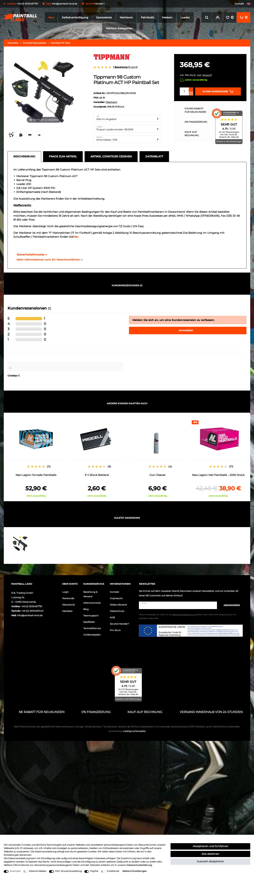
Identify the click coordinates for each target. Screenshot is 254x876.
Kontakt (239, 3)
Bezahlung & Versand (90, 594)
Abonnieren (230, 605)
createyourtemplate (127, 731)
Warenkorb (68, 604)
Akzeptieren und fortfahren (210, 846)
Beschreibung (24, 156)
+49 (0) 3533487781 (31, 606)
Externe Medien (37, 871)
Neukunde (68, 598)
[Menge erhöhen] (191, 89)
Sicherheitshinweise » (30, 254)
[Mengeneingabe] (184, 91)
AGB (112, 617)
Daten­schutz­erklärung (139, 865)
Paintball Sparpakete (34, 42)
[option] (36, 458)
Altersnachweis (92, 602)
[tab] (25, 156)
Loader (185, 17)
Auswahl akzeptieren (210, 861)
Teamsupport (91, 615)
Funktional (113, 871)
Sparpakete (104, 17)
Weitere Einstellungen (134, 871)
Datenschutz (117, 611)
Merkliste (67, 611)
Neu (51, 17)
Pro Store (115, 630)
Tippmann (111, 102)
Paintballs (147, 17)
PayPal (94, 871)
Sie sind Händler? (119, 623)
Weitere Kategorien (119, 28)
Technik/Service (92, 628)
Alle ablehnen (210, 854)
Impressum (116, 598)
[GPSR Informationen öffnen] (48, 260)
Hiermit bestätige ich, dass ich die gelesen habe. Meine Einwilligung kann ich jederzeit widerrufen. (188, 616)
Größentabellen (92, 634)
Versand (206, 75)
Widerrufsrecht (118, 604)
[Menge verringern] (191, 93)
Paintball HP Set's (60, 42)
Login (65, 592)
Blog (86, 609)
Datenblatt (154, 156)
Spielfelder (89, 622)
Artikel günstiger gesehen (111, 156)
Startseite (13, 42)
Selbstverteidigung (75, 17)
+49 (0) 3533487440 (32, 610)
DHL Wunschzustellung (68, 871)
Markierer (126, 17)
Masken (167, 17)
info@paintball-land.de (64, 3)
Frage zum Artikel (63, 156)
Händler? (99, 3)
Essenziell (15, 871)
